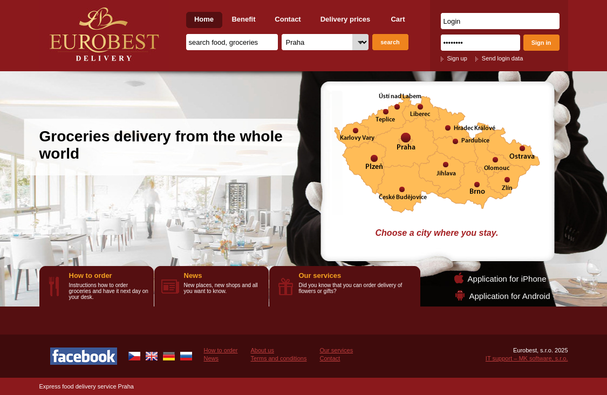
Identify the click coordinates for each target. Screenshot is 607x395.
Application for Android (509, 296)
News (193, 275)
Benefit (243, 19)
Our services (320, 275)
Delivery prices (345, 19)
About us (262, 350)
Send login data (502, 58)
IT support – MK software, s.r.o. (527, 358)
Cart (398, 19)
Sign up (457, 58)
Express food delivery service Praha (86, 386)
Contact (288, 19)
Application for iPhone (507, 278)
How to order (90, 275)
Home (204, 19)
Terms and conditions (278, 358)
